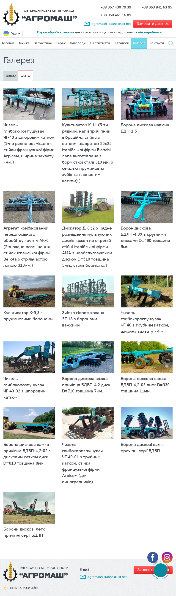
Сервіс (61, 43)
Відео (11, 76)
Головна (8, 43)
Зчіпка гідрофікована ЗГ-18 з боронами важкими (83, 319)
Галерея (139, 43)
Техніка (24, 43)
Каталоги (122, 43)
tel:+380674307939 (160, 570)
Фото (25, 76)
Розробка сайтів (28, 588)
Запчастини (43, 43)
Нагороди (77, 43)
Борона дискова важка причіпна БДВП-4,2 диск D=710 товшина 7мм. (86, 385)
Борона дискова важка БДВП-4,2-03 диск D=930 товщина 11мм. (145, 385)
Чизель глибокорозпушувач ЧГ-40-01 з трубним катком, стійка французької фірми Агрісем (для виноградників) (82, 463)
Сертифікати (100, 43)
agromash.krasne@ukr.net (111, 24)
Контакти (157, 43)
